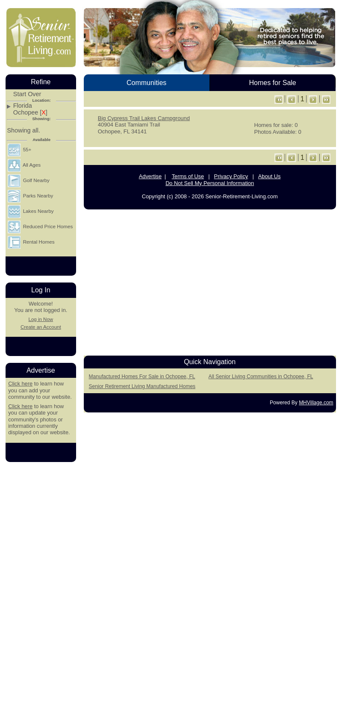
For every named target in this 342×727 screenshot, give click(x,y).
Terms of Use (188, 176)
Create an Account (41, 327)
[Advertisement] (210, 280)
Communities (146, 82)
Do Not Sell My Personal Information (209, 183)
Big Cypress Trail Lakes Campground (144, 118)
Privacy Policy (231, 176)
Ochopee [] (30, 112)
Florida (22, 106)
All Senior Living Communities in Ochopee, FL (261, 377)
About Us (269, 176)
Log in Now (40, 319)
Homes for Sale (272, 82)
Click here (20, 383)
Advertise (150, 176)
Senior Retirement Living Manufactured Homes (142, 386)
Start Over (27, 94)
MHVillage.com (316, 403)
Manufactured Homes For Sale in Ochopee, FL (142, 377)
